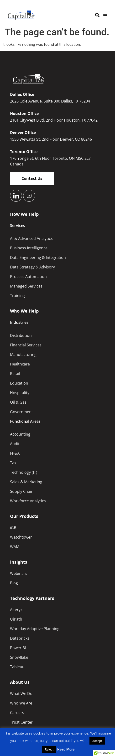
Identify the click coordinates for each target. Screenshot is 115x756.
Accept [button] (97, 741)
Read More (65, 749)
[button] (97, 15)
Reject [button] (49, 749)
